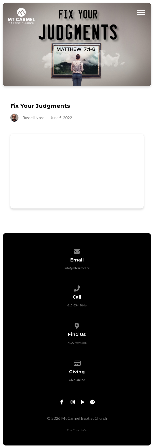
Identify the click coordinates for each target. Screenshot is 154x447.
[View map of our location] (77, 325)
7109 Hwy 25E (77, 343)
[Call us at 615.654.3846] (77, 288)
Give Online (77, 380)
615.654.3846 (76, 305)
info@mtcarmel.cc (77, 268)
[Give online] (77, 362)
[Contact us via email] (77, 250)
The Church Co (77, 430)
